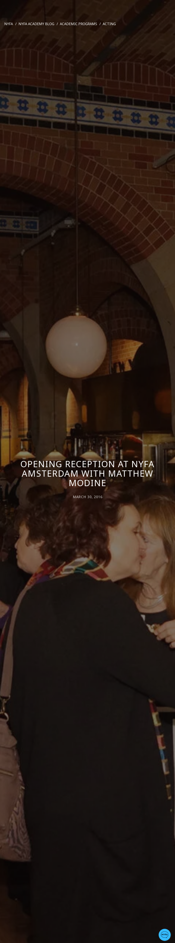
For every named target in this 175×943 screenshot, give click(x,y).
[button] (165, 935)
